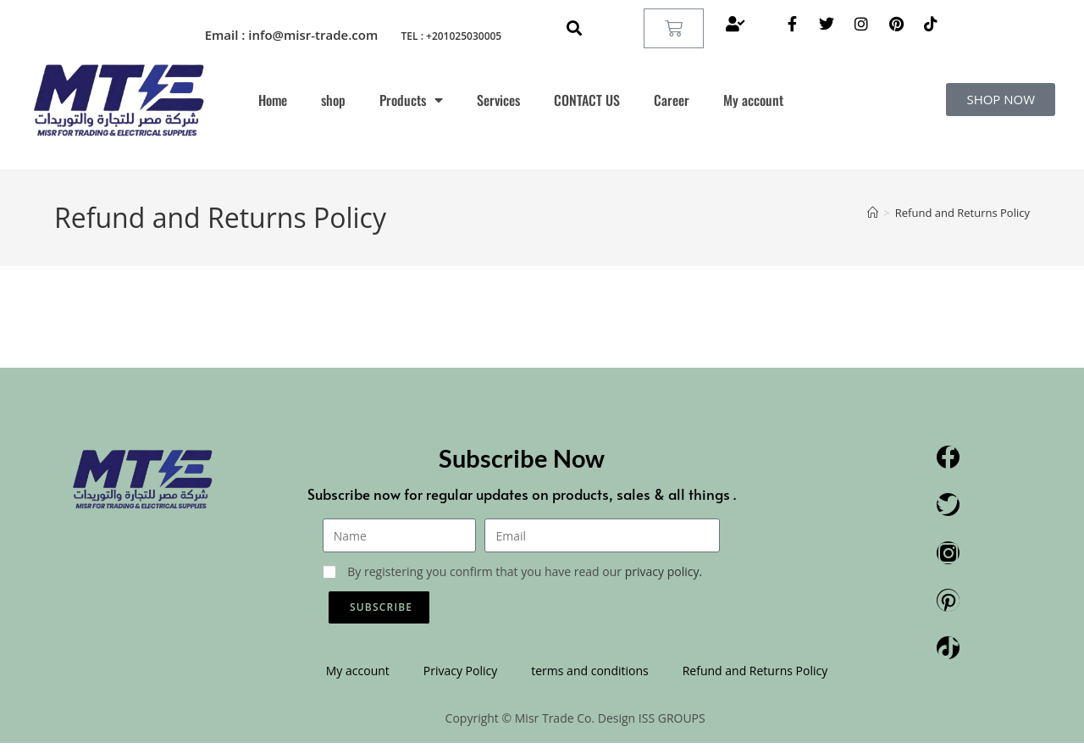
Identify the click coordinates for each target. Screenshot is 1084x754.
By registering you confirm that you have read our (524, 571)
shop (333, 100)
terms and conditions (589, 671)
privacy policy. (663, 571)
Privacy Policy (460, 671)
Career (671, 100)
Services (498, 100)
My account (753, 100)
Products (411, 100)
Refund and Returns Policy (962, 212)
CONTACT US (587, 100)
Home (272, 100)
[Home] (872, 212)
